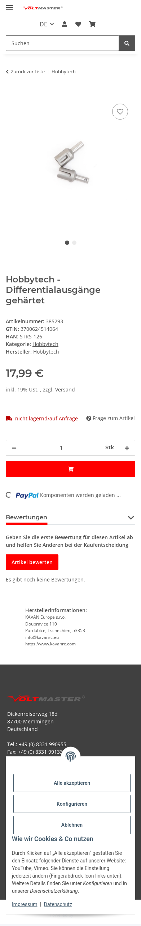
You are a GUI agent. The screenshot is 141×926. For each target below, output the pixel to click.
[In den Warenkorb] (11, 94)
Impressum (24, 904)
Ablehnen (72, 825)
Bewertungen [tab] (26, 517)
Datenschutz (58, 904)
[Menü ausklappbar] (9, 4)
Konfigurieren (72, 804)
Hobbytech (45, 344)
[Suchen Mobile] (62, 43)
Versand (65, 389)
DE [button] (43, 24)
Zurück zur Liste (28, 71)
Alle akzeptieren (72, 783)
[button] (64, 24)
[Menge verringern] (14, 447)
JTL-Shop (83, 915)
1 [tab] (67, 243)
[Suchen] (127, 43)
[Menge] (61, 447)
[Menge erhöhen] (127, 447)
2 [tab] (74, 243)
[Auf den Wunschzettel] (120, 112)
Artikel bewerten (32, 562)
